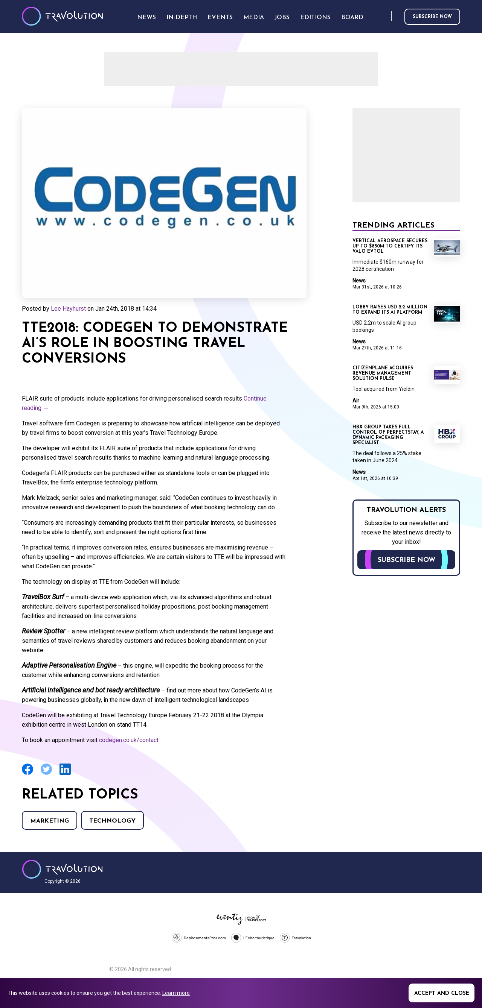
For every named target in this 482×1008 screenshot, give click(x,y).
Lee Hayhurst (68, 308)
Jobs (282, 18)
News (359, 280)
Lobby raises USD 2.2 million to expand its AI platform (389, 310)
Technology (112, 821)
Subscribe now (432, 17)
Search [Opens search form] (384, 16)
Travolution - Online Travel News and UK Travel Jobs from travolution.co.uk (62, 869)
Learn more (176, 993)
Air (355, 400)
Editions (315, 18)
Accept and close (441, 993)
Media (253, 18)
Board (352, 18)
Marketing (49, 821)
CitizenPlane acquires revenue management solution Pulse (382, 373)
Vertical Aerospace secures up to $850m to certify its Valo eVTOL (389, 246)
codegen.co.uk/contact (129, 740)
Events (220, 18)
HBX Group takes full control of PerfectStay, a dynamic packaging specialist (388, 435)
